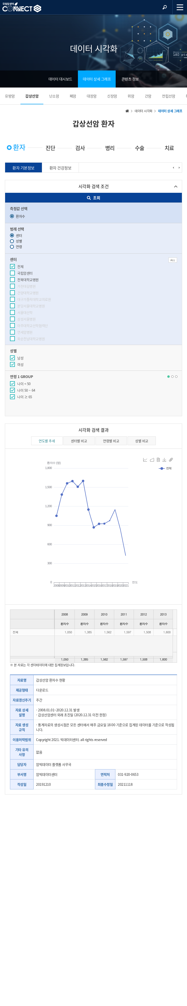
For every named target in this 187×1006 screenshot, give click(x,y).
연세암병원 (25, 332)
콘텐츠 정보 (130, 79)
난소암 (54, 96)
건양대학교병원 (28, 292)
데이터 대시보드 (60, 79)
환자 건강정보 (60, 168)
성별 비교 (141, 440)
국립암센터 (25, 273)
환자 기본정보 (23, 168)
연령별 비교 (111, 440)
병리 (110, 148)
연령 (16, 246)
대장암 (92, 96)
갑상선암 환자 (94, 123)
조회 (93, 198)
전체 (20, 266)
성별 (16, 240)
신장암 (112, 96)
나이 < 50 (24, 383)
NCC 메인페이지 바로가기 (21, 7)
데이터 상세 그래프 (97, 79)
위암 (131, 96)
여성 (20, 364)
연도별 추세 (47, 440)
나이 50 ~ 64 (26, 390)
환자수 (17, 216)
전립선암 (168, 96)
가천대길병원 (26, 286)
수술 (139, 148)
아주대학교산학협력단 (32, 325)
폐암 (73, 96)
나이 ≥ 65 (24, 396)
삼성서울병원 (26, 319)
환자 (19, 147)
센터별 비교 (79, 440)
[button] (168, 376)
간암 (148, 96)
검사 (80, 148)
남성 (20, 357)
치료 (169, 148)
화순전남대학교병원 (31, 338)
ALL (172, 260)
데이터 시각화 (143, 110)
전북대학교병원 (28, 279)
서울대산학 (25, 312)
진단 (50, 148)
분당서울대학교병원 (31, 305)
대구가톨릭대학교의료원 (34, 299)
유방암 (10, 96)
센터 (16, 235)
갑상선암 (31, 96)
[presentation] (173, 167)
